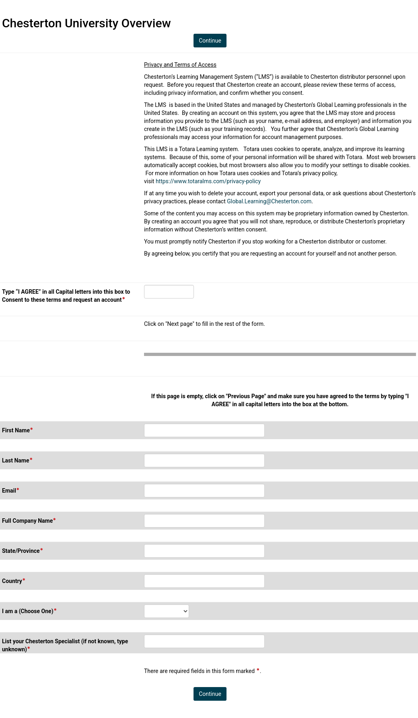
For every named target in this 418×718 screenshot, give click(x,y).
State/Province (22, 550)
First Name (17, 430)
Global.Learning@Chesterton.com (269, 201)
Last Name (17, 460)
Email (11, 490)
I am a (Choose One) (29, 611)
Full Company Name (29, 520)
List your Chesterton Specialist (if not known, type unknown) (65, 645)
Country (14, 581)
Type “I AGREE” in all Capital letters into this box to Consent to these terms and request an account (67, 296)
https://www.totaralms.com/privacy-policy (208, 181)
